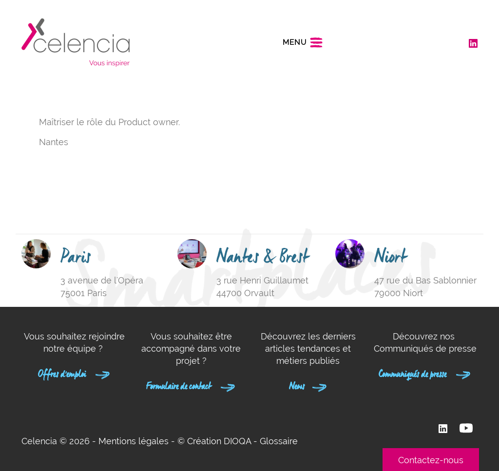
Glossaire (279, 441)
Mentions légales (133, 441)
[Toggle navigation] (303, 42)
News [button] (308, 385)
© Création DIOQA (214, 441)
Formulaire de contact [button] (191, 385)
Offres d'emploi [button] (74, 372)
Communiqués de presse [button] (425, 372)
